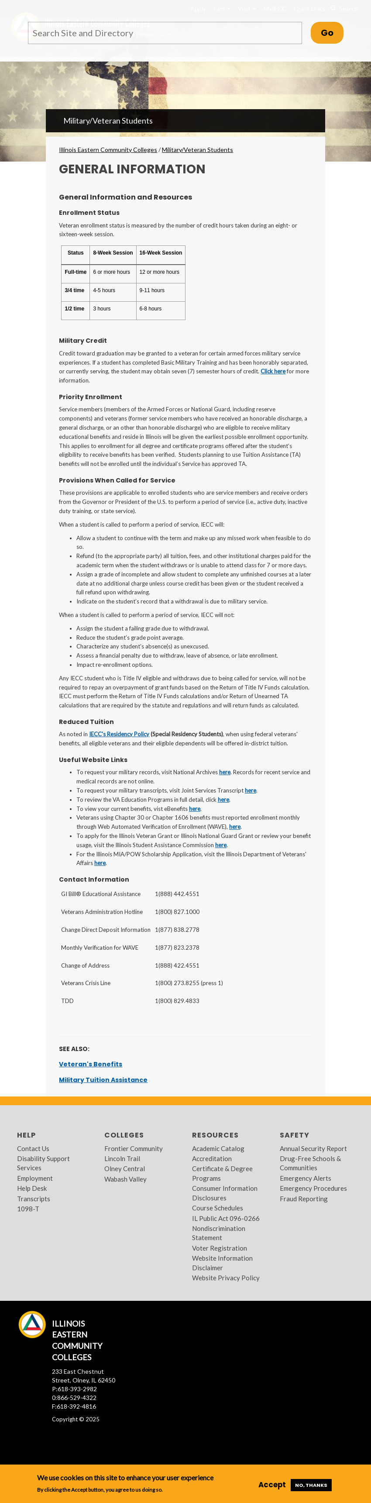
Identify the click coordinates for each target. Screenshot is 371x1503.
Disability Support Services (43, 1163)
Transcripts (33, 1199)
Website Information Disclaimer (222, 1262)
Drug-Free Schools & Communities (310, 1163)
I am (221, 8)
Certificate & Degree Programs (222, 1173)
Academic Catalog (218, 1148)
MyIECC (275, 8)
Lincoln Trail (122, 1158)
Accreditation (212, 1158)
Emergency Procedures (313, 1188)
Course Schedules (217, 1208)
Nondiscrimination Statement (218, 1232)
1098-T (28, 1209)
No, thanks (311, 1485)
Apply (198, 8)
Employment (35, 1178)
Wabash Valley (125, 1179)
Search (344, 9)
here (224, 772)
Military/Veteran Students (108, 120)
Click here (273, 371)
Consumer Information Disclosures (225, 1192)
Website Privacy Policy (226, 1278)
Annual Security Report (313, 1148)
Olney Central (124, 1168)
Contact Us (33, 1148)
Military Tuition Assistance (103, 1080)
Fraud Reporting (304, 1199)
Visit (247, 8)
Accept (272, 1484)
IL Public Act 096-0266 (226, 1218)
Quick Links (309, 8)
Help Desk (32, 1188)
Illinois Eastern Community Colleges (108, 149)
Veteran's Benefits (90, 1064)
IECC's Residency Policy (119, 734)
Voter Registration (219, 1248)
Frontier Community (133, 1148)
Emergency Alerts (305, 1178)
